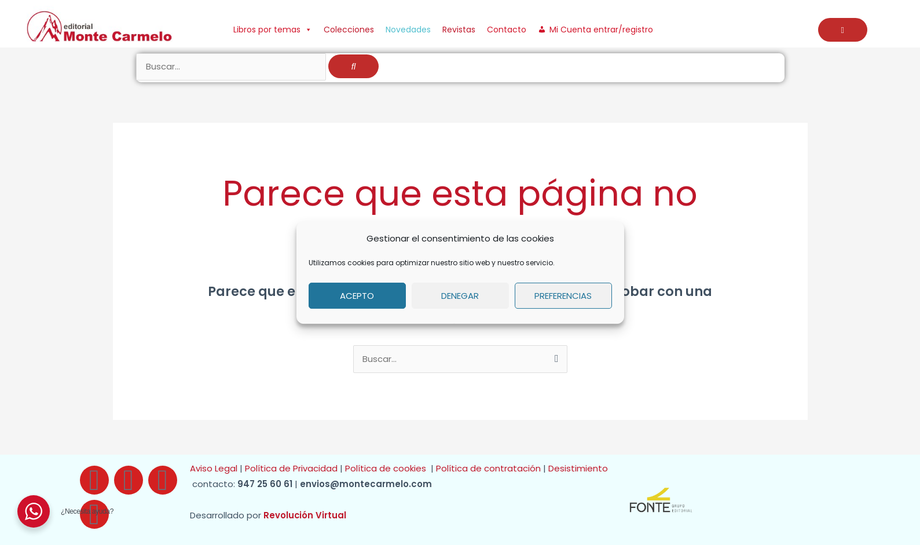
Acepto (357, 296)
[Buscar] (353, 67)
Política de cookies (388, 469)
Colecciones (349, 29)
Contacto (506, 29)
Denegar (460, 296)
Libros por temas (272, 29)
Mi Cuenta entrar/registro (601, 29)
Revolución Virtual (305, 516)
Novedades (408, 29)
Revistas (458, 29)
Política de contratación (489, 469)
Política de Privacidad (291, 469)
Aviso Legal (213, 469)
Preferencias (563, 296)
